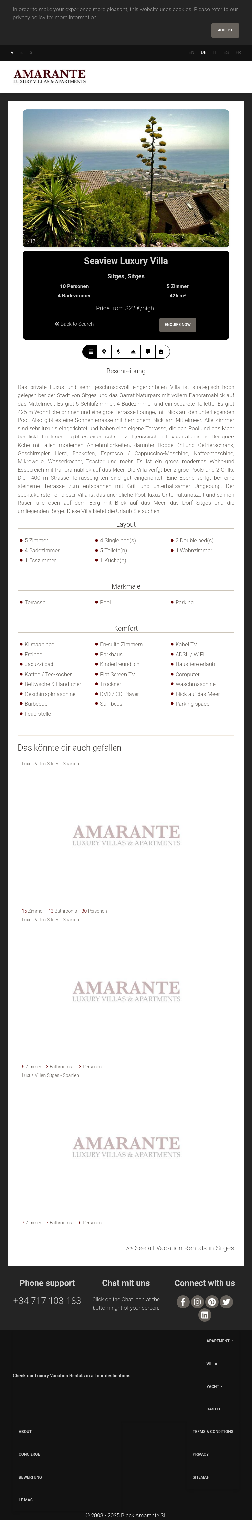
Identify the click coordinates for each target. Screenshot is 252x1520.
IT (215, 51)
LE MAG (26, 1498)
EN (191, 51)
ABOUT (25, 1430)
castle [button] (214, 1408)
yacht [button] (213, 1385)
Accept (225, 30)
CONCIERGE (29, 1453)
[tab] (89, 350)
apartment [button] (218, 1340)
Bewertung (30, 1476)
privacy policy (29, 17)
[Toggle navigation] (236, 76)
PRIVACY (201, 1453)
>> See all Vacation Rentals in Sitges (180, 1247)
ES (226, 51)
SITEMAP (201, 1476)
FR (238, 51)
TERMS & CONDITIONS (213, 1430)
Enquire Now (178, 323)
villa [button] (212, 1362)
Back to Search (74, 323)
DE (203, 51)
